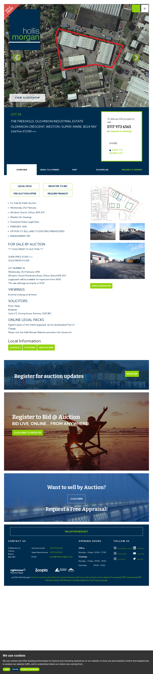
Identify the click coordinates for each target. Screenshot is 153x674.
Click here (76, 499)
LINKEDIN (138, 549)
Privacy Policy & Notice (88, 577)
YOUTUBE (138, 554)
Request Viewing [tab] (132, 169)
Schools (15, 347)
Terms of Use (37, 577)
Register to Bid (57, 186)
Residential (123, 549)
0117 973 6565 (119, 126)
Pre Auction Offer (24, 193)
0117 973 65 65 (56, 548)
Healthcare (45, 347)
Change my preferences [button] (29, 669)
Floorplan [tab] (102, 169)
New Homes (120, 554)
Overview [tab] (21, 169)
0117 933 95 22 (56, 552)
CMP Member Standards (70, 580)
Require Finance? (58, 193)
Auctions (119, 559)
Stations (29, 347)
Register (132, 374)
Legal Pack (25, 186)
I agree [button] (6, 669)
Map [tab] (74, 169)
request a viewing (120, 131)
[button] (15, 55)
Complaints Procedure (110, 577)
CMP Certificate (128, 577)
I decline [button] (15, 669)
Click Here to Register (27, 432)
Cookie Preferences (68, 577)
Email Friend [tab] (49, 169)
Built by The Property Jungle (95, 580)
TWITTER (138, 559)
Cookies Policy (50, 577)
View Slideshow (27, 97)
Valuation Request (76, 531)
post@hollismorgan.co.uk (61, 557)
